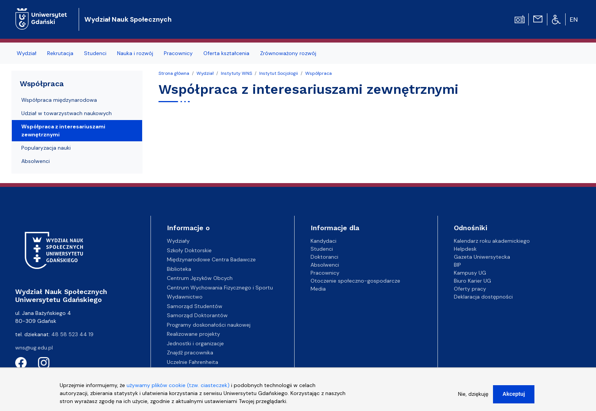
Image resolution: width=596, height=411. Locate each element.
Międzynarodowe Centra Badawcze (211, 259)
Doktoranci (324, 256)
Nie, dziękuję (473, 398)
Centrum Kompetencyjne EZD (204, 371)
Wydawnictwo (185, 296)
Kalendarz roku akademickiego (492, 240)
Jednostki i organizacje (195, 343)
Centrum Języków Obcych (200, 278)
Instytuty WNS (236, 73)
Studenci (95, 53)
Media (318, 288)
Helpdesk (465, 248)
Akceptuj (513, 398)
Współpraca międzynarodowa (59, 99)
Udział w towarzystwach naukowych (66, 113)
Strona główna (174, 73)
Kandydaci (323, 240)
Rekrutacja (60, 53)
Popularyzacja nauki (46, 147)
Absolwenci (35, 161)
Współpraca (318, 73)
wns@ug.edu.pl (34, 347)
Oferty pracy (470, 288)
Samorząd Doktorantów (197, 315)
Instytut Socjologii (278, 73)
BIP (457, 264)
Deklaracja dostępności (483, 296)
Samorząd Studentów (194, 306)
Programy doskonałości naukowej (208, 324)
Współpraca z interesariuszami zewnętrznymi (63, 130)
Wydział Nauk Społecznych (127, 19)
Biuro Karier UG (472, 280)
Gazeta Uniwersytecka (482, 256)
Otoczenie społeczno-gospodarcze (355, 280)
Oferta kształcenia (226, 53)
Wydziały (178, 240)
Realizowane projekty (193, 333)
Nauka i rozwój (135, 53)
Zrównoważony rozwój (288, 53)
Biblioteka (179, 269)
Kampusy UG (470, 272)
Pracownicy (178, 53)
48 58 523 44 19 (72, 334)
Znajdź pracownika (190, 352)
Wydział (26, 53)
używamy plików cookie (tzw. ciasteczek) (178, 389)
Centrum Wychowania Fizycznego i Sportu (220, 287)
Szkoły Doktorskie (189, 250)
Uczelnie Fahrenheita (192, 362)
